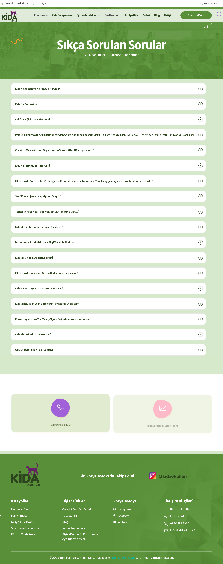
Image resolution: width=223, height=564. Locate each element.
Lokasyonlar (178, 516)
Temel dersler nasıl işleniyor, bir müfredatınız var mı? (47, 211)
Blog (157, 15)
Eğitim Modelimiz (87, 15)
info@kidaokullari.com (16, 3)
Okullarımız (111, 15)
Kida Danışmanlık (62, 15)
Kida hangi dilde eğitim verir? (32, 165)
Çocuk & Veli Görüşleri (76, 509)
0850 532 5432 (212, 3)
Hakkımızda (19, 515)
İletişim (168, 15)
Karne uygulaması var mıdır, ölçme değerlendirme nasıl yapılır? (53, 319)
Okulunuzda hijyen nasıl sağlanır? (34, 349)
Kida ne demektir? (26, 104)
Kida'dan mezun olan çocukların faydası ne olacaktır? (46, 303)
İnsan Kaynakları (73, 528)
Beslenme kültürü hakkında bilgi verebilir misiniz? (44, 242)
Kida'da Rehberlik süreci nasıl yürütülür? (38, 227)
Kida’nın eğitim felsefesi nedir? (33, 119)
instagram (122, 509)
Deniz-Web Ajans (123, 558)
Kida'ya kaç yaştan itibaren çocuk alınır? (39, 288)
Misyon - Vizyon (22, 522)
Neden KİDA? (19, 509)
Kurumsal (39, 15)
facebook (121, 515)
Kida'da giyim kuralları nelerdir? (34, 257)
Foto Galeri (69, 515)
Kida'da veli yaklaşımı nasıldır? (32, 334)
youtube (120, 522)
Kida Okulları (95, 55)
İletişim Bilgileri (180, 509)
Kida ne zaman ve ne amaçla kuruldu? (37, 88)
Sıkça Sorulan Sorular (25, 528)
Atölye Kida (131, 15)
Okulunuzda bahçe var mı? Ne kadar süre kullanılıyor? (46, 273)
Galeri (146, 15)
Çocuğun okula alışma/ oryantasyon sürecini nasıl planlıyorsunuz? (54, 150)
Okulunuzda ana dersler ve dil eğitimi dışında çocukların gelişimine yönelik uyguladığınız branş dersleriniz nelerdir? (83, 181)
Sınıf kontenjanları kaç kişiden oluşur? (37, 196)
